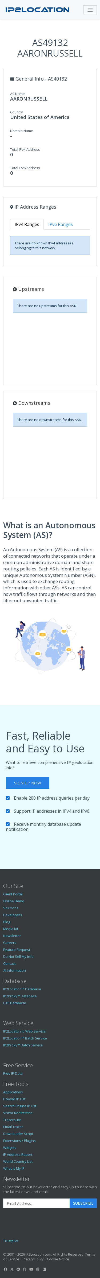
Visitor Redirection (18, 1112)
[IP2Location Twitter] (12, 1269)
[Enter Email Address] (36, 1203)
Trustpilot (10, 1241)
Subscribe (83, 1203)
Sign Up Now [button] (27, 782)
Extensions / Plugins (19, 1140)
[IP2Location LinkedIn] (44, 1269)
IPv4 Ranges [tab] (27, 224)
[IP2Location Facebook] (5, 1269)
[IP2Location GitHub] (25, 1269)
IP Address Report (17, 1154)
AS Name (17, 93)
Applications (13, 1092)
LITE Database (14, 1003)
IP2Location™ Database (22, 989)
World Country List (18, 1161)
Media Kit (10, 928)
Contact (9, 963)
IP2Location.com (38, 1254)
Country (16, 112)
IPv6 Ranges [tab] (60, 224)
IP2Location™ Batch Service (25, 1038)
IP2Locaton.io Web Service (24, 1031)
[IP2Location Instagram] (37, 1269)
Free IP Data (13, 1073)
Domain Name (21, 130)
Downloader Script (18, 1133)
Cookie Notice (58, 1259)
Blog (6, 921)
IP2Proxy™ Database (20, 996)
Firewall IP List (14, 1099)
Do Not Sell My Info (18, 956)
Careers (9, 942)
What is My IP (14, 1168)
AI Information (14, 970)
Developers (12, 914)
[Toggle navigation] (90, 9)
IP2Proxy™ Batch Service (23, 1045)
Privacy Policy (33, 1259)
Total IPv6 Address (25, 167)
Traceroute (12, 1119)
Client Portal (13, 894)
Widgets (9, 1147)
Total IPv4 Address (25, 149)
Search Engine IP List (19, 1106)
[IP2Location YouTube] (31, 1269)
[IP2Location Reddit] (18, 1269)
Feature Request (16, 949)
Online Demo (13, 901)
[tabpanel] (50, 245)
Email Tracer (13, 1126)
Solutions (10, 908)
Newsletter (12, 935)
